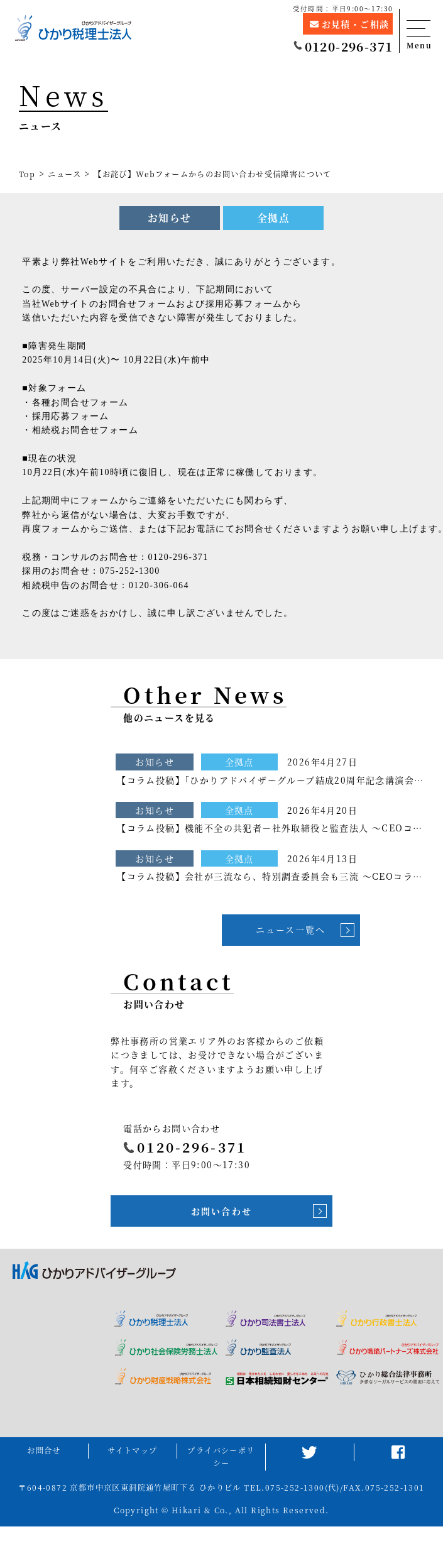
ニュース (64, 174)
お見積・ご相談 (349, 23)
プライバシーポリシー (220, 1457)
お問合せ (44, 1450)
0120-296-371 (343, 46)
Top (27, 174)
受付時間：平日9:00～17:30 (343, 8)
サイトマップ (132, 1450)
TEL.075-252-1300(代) (292, 1487)
